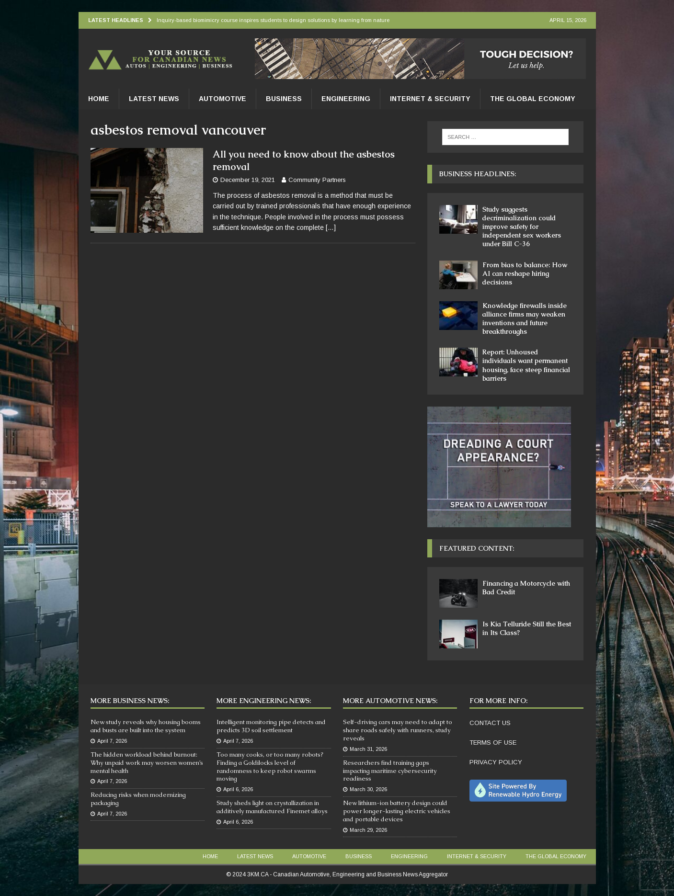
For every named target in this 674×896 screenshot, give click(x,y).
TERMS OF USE (492, 742)
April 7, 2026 (112, 741)
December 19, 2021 (247, 179)
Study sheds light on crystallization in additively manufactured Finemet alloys (272, 807)
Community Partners (317, 179)
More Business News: (130, 700)
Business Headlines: (477, 174)
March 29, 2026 (368, 830)
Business (284, 98)
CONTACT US (490, 722)
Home (98, 98)
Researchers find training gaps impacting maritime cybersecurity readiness (390, 771)
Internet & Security (430, 98)
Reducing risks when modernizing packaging (138, 799)
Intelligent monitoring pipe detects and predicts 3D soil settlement (271, 726)
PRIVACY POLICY (495, 762)
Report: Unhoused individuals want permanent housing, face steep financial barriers (526, 365)
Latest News (154, 98)
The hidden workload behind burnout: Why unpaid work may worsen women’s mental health (147, 762)
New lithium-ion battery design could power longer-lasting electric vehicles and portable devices (396, 811)
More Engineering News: (264, 700)
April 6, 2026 (238, 789)
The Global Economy (532, 98)
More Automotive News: (390, 700)
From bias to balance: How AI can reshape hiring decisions (524, 273)
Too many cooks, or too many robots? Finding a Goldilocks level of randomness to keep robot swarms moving (270, 766)
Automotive (222, 98)
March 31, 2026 (368, 749)
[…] (331, 227)
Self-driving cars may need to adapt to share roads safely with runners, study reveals (397, 730)
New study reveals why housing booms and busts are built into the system (146, 726)
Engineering (345, 98)
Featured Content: (476, 548)
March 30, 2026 (368, 789)
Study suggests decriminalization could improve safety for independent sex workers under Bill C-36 (521, 227)
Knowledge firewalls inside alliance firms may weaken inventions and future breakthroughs (524, 318)
